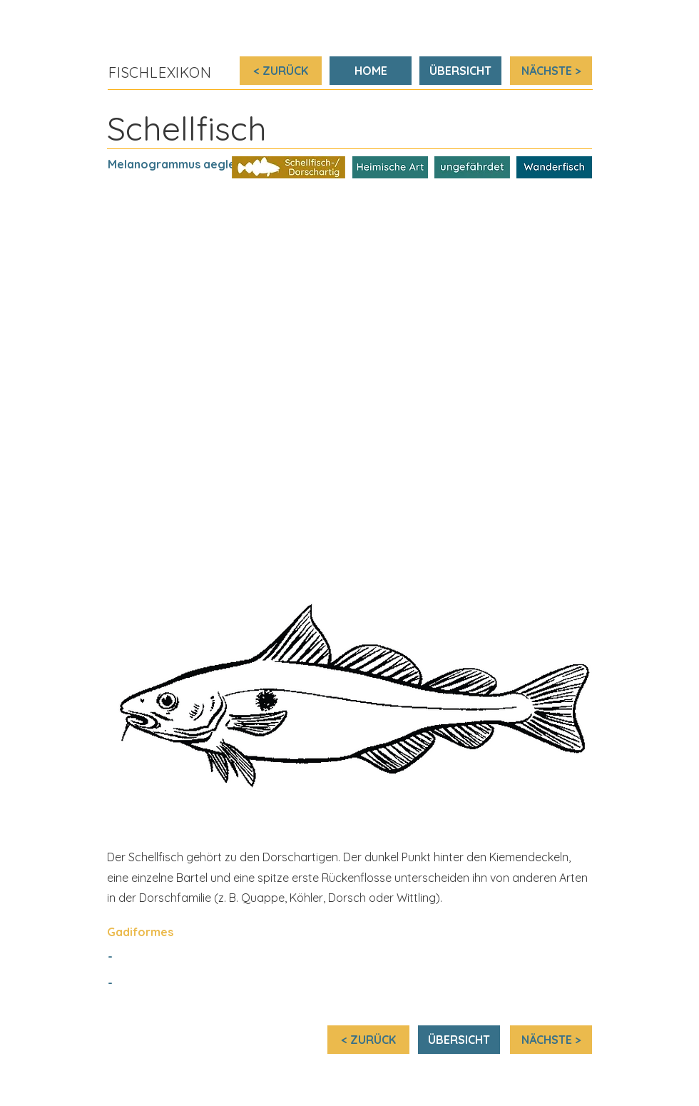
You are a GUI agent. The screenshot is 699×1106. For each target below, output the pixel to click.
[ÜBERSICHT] (460, 70)
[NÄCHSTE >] (551, 70)
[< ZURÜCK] (281, 70)
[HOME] (371, 70)
